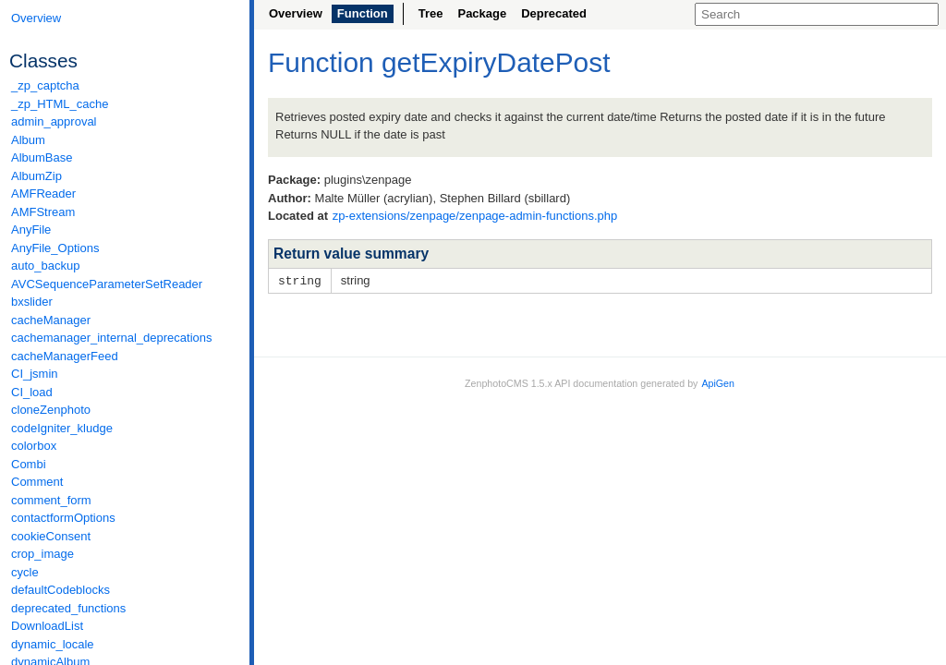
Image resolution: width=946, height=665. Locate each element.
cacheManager (51, 320)
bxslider (32, 301)
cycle (25, 572)
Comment (37, 482)
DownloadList (47, 626)
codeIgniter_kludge (62, 428)
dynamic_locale (52, 644)
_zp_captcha (45, 85)
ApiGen (717, 382)
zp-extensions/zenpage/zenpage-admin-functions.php (475, 216)
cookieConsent (51, 536)
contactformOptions (63, 518)
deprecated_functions (68, 608)
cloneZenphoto (51, 410)
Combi (28, 464)
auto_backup (45, 265)
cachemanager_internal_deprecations (111, 338)
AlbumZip (36, 176)
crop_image (42, 554)
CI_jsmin (34, 374)
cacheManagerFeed (64, 356)
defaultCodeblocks (60, 590)
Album (28, 140)
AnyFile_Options (55, 248)
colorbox (33, 446)
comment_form (51, 500)
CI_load (32, 392)
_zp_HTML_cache (60, 104)
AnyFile (31, 229)
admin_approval (54, 121)
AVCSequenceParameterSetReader (106, 284)
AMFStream (43, 212)
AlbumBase (41, 157)
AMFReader (43, 193)
